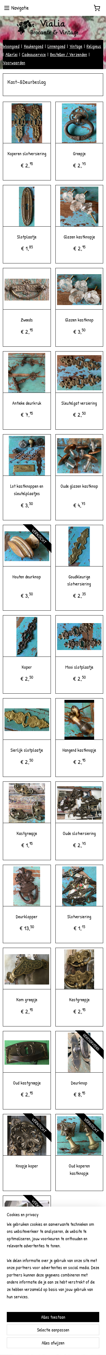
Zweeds (27, 320)
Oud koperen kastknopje (79, 1169)
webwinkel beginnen (58, 1345)
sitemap (34, 1345)
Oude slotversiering (79, 833)
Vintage (76, 46)
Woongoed (11, 46)
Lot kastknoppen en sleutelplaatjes (26, 490)
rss (43, 1345)
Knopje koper (27, 1166)
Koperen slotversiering (26, 153)
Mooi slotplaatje (79, 667)
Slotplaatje (26, 236)
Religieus (93, 46)
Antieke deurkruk (26, 403)
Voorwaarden (14, 62)
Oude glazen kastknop (79, 486)
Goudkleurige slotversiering (79, 580)
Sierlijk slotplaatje (26, 750)
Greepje (79, 153)
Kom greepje (26, 999)
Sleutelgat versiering (79, 403)
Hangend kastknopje (79, 750)
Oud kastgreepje (27, 1082)
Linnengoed (56, 46)
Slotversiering (79, 916)
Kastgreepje (26, 833)
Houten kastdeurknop (27, 1247)
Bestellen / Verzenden (68, 54)
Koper (26, 667)
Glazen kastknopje (79, 236)
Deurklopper (27, 916)
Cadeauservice (34, 54)
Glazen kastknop (79, 320)
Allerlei (11, 54)
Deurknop (79, 1082)
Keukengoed (33, 46)
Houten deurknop (26, 576)
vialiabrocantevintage (25, 1325)
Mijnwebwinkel (93, 1345)
